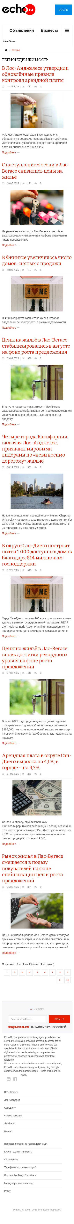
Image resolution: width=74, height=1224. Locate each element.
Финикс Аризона (13, 1115)
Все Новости (11, 1092)
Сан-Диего (10, 1107)
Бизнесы (49, 30)
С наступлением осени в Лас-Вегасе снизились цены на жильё (36, 171)
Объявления (22, 30)
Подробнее (11, 152)
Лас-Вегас (9, 1123)
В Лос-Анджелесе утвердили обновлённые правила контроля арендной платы (35, 74)
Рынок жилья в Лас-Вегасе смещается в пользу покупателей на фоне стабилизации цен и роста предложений (32, 868)
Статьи (16, 50)
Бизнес (8, 1131)
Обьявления (11, 1159)
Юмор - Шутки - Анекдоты (18, 1151)
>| (68, 979)
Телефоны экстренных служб (20, 1167)
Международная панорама (18, 1183)
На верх (39, 1009)
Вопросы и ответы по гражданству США (26, 1143)
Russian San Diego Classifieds (20, 1175)
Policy (7, 1191)
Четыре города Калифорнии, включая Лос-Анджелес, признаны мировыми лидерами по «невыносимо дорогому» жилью (35, 449)
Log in (63, 9)
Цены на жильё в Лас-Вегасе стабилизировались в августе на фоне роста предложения (36, 346)
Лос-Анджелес (12, 1100)
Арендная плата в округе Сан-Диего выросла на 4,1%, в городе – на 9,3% (36, 761)
